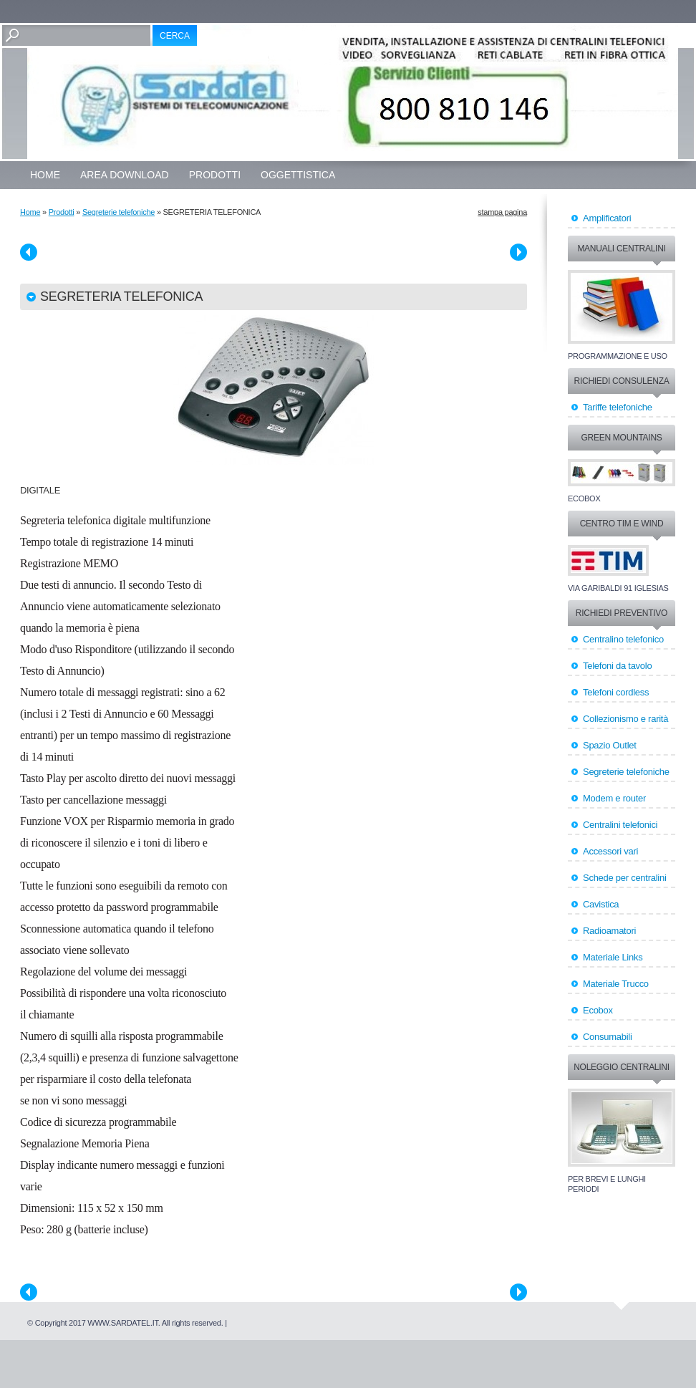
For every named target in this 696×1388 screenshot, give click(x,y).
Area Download (124, 174)
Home (45, 174)
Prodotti (215, 174)
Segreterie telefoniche (118, 212)
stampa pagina (502, 212)
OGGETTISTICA (298, 174)
